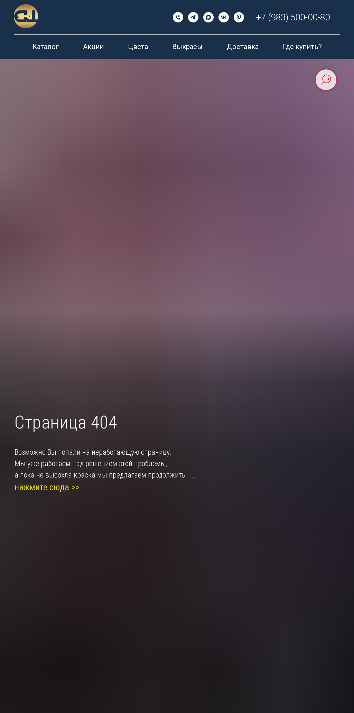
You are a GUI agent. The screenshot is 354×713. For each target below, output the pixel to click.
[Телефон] (178, 17)
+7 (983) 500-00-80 (293, 17)
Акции (93, 46)
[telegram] (193, 17)
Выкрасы (187, 46)
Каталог (45, 46)
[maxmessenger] (208, 17)
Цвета (138, 46)
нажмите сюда (42, 487)
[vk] (223, 17)
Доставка (243, 46)
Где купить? (302, 46)
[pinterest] (239, 17)
